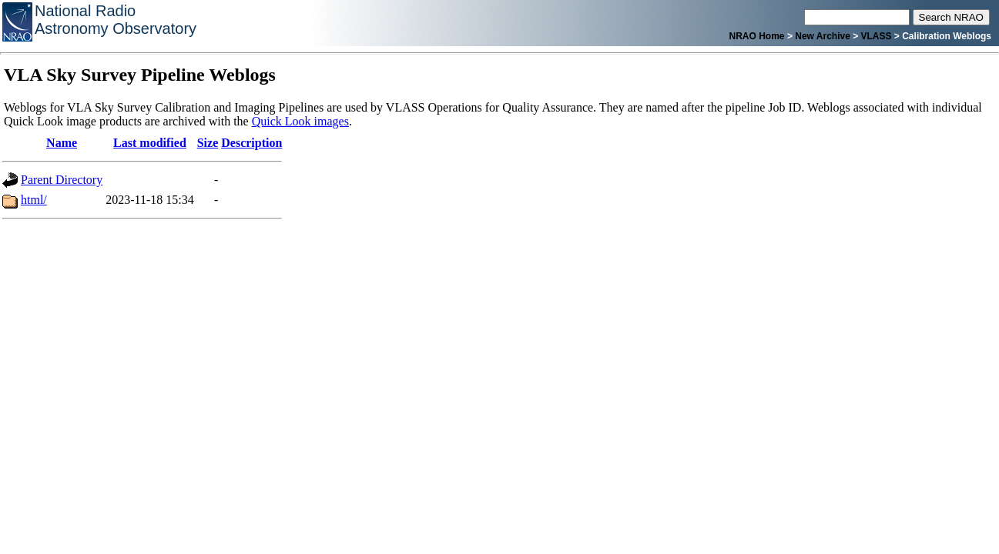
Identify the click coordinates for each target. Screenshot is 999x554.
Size (208, 142)
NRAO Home (757, 36)
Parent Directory (61, 179)
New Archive (822, 36)
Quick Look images (300, 121)
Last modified (149, 142)
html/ (34, 199)
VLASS (876, 36)
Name (61, 142)
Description (251, 142)
